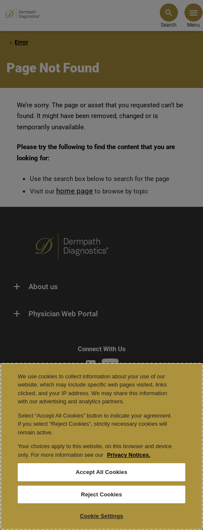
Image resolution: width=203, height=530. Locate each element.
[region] (101, 446)
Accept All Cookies (101, 472)
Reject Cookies (101, 494)
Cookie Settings (101, 516)
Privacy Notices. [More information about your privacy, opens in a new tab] (128, 455)
